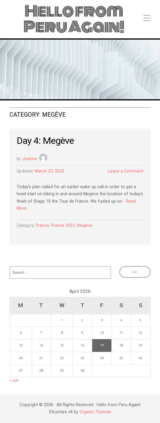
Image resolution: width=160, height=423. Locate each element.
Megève (84, 225)
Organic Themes (95, 411)
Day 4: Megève (45, 140)
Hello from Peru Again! (73, 19)
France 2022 (63, 225)
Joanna (29, 158)
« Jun (13, 380)
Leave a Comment (125, 171)
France (42, 225)
